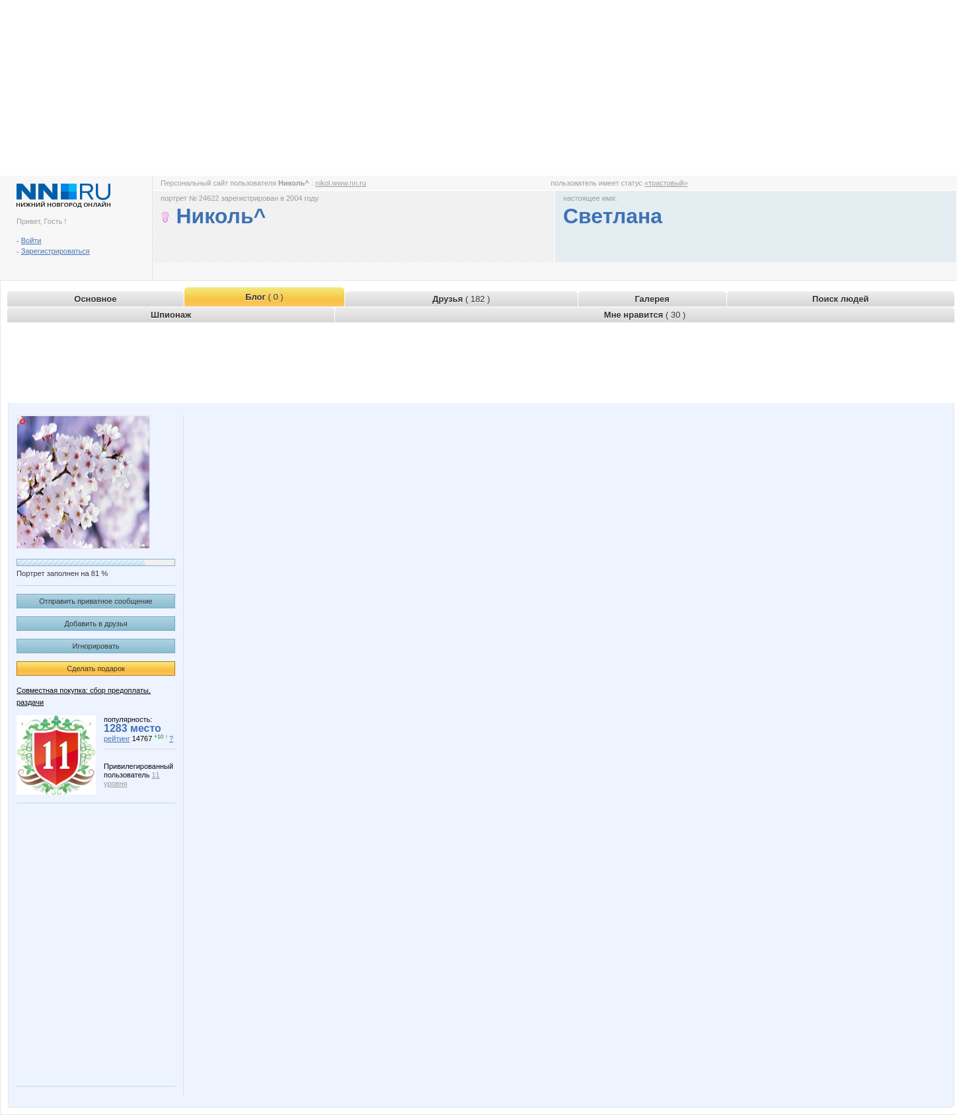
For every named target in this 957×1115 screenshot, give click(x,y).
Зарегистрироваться (55, 251)
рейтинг (117, 738)
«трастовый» (666, 183)
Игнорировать (96, 646)
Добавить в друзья (95, 624)
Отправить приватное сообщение (95, 601)
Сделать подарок (96, 668)
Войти (31, 240)
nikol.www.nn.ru (340, 183)
